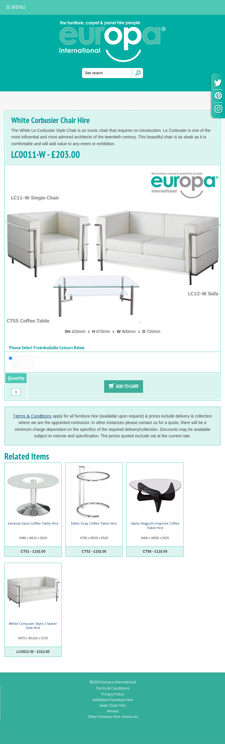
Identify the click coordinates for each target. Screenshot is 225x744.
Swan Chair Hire (112, 705)
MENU (16, 7)
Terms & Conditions (32, 416)
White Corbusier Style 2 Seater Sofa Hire (33, 625)
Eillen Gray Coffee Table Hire (94, 523)
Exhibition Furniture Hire (113, 699)
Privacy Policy (113, 694)
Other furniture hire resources (113, 716)
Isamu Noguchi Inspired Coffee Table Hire (155, 525)
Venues (113, 711)
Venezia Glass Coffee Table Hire (33, 523)
